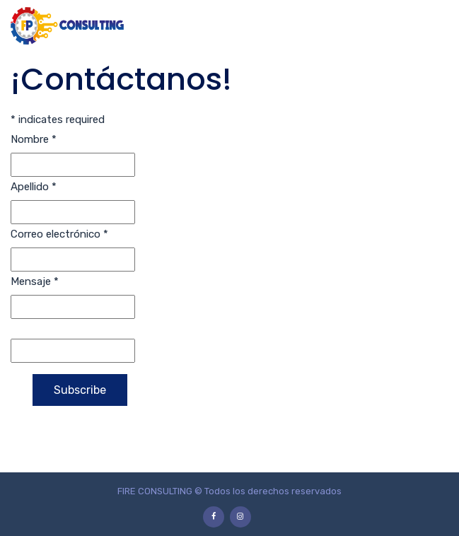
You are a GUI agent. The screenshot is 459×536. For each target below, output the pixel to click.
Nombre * (34, 139)
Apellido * (34, 186)
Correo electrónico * (59, 234)
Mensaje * (35, 281)
